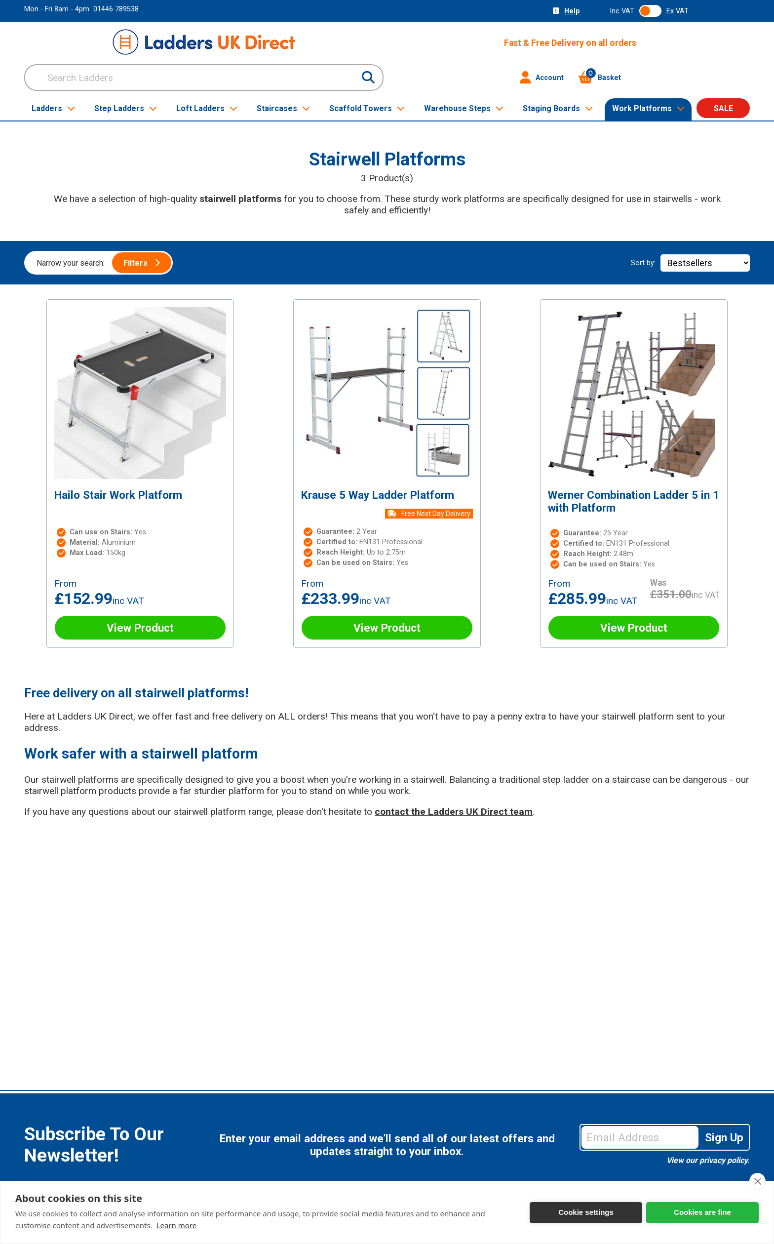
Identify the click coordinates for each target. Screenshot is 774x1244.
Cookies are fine (702, 1212)
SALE (723, 108)
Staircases (283, 108)
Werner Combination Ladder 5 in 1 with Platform (633, 501)
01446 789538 (116, 9)
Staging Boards (558, 108)
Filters (141, 263)
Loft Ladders (206, 108)
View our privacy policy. (708, 1160)
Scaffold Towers (367, 108)
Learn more (176, 1225)
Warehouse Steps (463, 108)
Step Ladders (125, 108)
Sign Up (724, 1137)
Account (542, 77)
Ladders (53, 108)
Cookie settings (586, 1212)
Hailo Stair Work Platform (118, 494)
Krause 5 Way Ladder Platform (377, 494)
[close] (757, 1181)
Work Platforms (648, 108)
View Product (140, 627)
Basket (600, 77)
